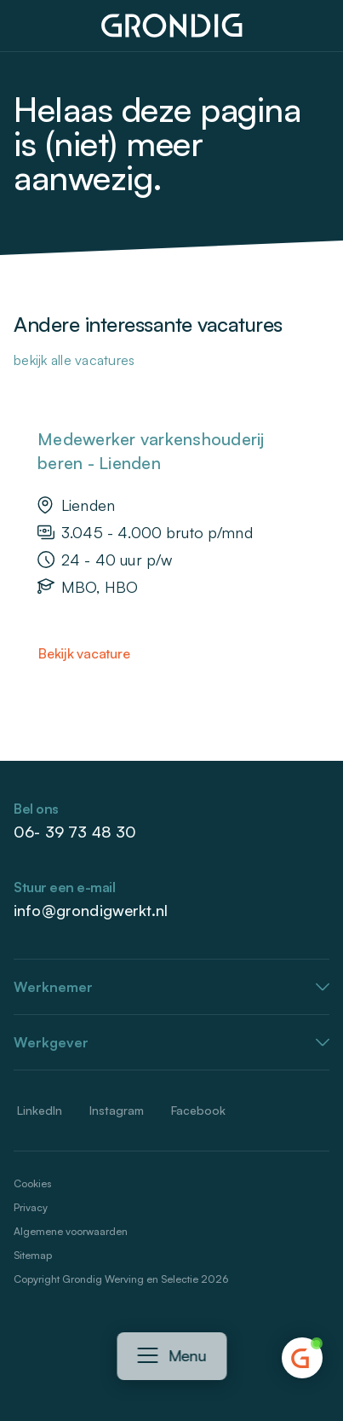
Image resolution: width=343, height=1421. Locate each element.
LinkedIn (39, 1110)
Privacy (31, 1207)
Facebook (198, 1110)
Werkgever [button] (51, 1042)
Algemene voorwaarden (71, 1231)
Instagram (116, 1110)
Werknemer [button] (53, 986)
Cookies (32, 1183)
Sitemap (33, 1255)
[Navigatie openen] (147, 1356)
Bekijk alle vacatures (74, 359)
